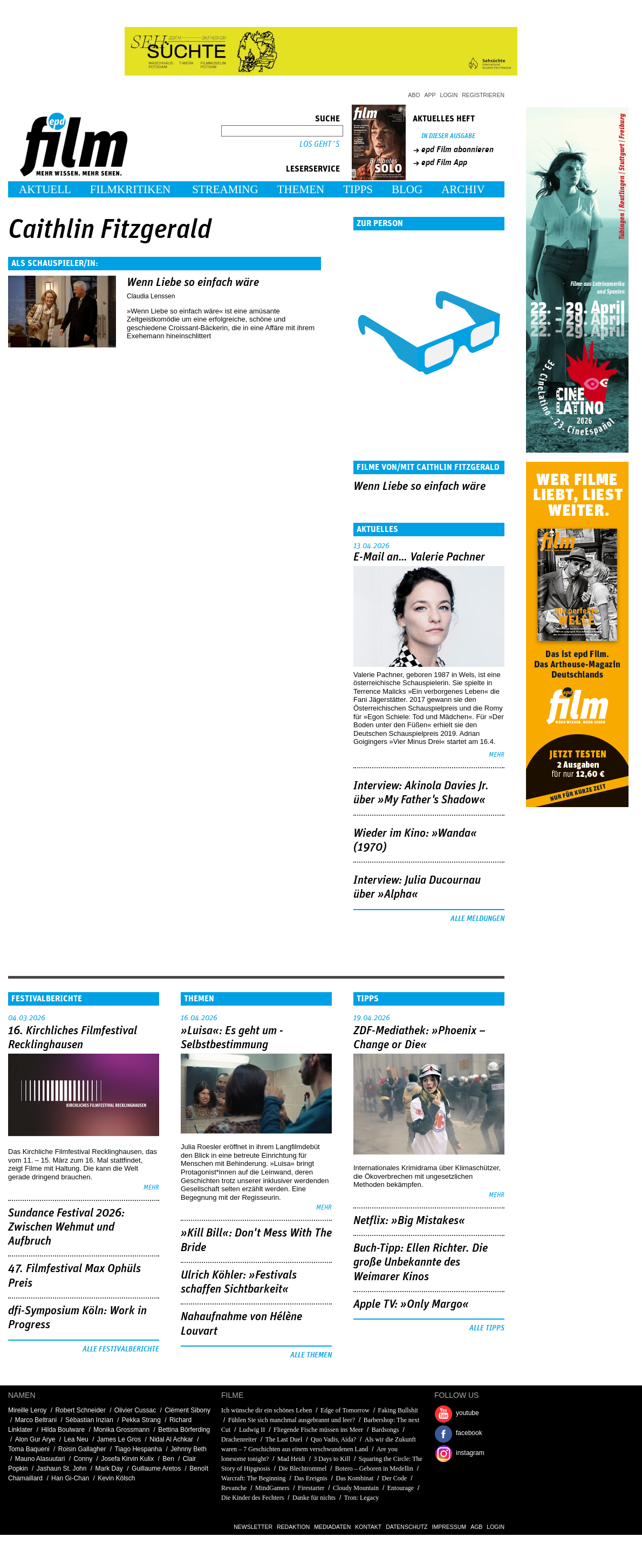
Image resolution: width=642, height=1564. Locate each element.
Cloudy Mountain (356, 1488)
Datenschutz (406, 1527)
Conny (82, 1459)
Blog (407, 189)
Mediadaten (332, 1527)
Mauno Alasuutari (40, 1459)
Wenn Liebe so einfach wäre (193, 283)
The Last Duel (284, 1439)
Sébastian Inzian (89, 1420)
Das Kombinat (354, 1478)
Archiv (463, 189)
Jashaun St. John (62, 1468)
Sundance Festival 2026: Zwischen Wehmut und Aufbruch (66, 1227)
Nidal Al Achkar (171, 1439)
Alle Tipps (486, 1328)
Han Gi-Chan (70, 1478)
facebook (469, 1433)
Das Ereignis (310, 1478)
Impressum (449, 1527)
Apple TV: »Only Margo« (411, 1304)
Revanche (234, 1488)
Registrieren (483, 95)
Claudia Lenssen (151, 296)
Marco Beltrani (36, 1420)
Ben (168, 1459)
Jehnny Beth (188, 1449)
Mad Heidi (291, 1459)
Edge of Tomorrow (345, 1410)
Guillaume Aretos (156, 1468)
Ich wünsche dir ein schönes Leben (266, 1410)
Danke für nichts (314, 1497)
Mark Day (109, 1468)
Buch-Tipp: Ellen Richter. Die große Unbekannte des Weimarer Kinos (420, 1262)
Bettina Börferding (184, 1429)
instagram (470, 1453)
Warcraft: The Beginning (253, 1478)
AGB (476, 1527)
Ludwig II (252, 1429)
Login (449, 95)
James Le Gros (119, 1439)
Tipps (358, 189)
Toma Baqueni (29, 1449)
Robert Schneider (80, 1410)
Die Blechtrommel (302, 1468)
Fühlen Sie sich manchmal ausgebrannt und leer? (291, 1420)
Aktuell (45, 189)
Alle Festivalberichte (121, 1349)
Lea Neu (76, 1439)
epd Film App (444, 162)
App (430, 95)
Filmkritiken (130, 189)
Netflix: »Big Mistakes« (409, 1221)
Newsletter (253, 1527)
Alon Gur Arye (35, 1439)
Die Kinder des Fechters (252, 1497)
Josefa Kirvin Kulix (127, 1459)
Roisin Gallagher (82, 1449)
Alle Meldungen (477, 919)
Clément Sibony (187, 1410)
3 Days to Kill (332, 1459)
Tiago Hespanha (138, 1449)
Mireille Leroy (27, 1410)
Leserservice (313, 169)
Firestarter (311, 1488)
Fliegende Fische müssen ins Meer (318, 1429)
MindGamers (272, 1488)
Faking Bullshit (398, 1410)
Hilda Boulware (63, 1429)
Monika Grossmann (121, 1429)
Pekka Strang (141, 1420)
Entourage (400, 1488)
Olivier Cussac (135, 1410)
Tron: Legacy (361, 1497)
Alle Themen (311, 1355)
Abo (414, 95)
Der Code (394, 1478)
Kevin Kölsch (116, 1478)
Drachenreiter (239, 1439)
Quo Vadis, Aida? (333, 1439)
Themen (301, 189)
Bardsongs (385, 1429)
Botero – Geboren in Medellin (374, 1468)
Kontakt (368, 1527)
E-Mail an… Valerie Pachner (419, 557)
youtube (467, 1413)
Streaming (225, 189)
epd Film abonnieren (457, 149)
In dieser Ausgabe (448, 136)
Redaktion (293, 1527)
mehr (496, 755)
